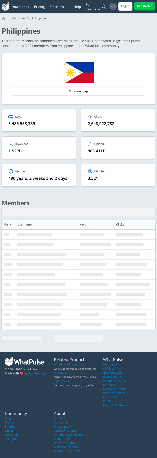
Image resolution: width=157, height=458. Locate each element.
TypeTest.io (61, 381)
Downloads (20, 6)
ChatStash (110, 401)
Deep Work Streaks (115, 405)
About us (60, 418)
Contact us (61, 422)
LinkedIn (10, 430)
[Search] (103, 6)
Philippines (39, 18)
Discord (10, 422)
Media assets (62, 439)
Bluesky (10, 426)
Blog (8, 418)
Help (77, 6)
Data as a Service (114, 393)
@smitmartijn (37, 373)
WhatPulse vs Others (68, 451)
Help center (111, 364)
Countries (18, 18)
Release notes (112, 377)
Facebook (11, 435)
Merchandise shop (66, 447)
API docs (108, 368)
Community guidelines (69, 435)
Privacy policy (63, 426)
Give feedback (112, 372)
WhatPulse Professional (69, 364)
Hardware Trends (114, 389)
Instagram (11, 439)
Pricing (39, 6)
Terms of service (65, 430)
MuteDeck (60, 372)
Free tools (109, 397)
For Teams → (93, 6)
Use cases (109, 385)
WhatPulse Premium (116, 381)
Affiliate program (65, 443)
